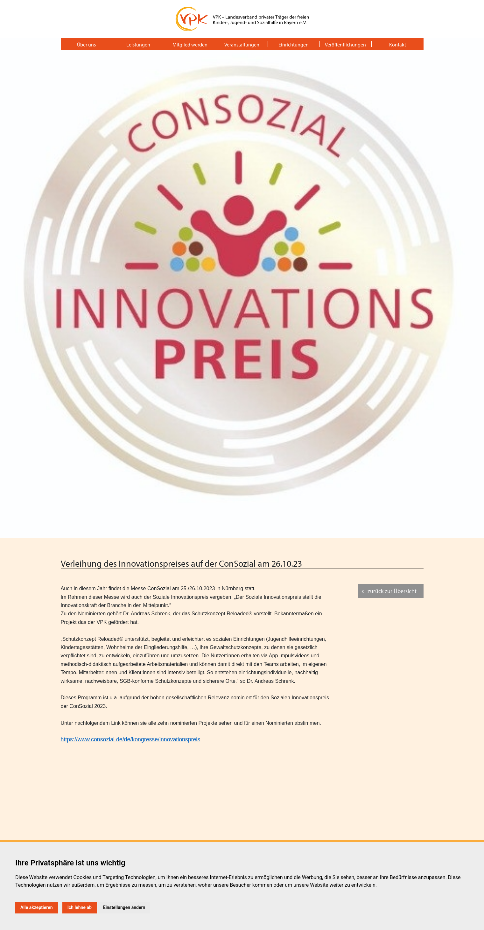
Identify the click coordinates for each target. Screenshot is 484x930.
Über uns (86, 44)
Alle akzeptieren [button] (36, 907)
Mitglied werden (189, 44)
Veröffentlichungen (345, 44)
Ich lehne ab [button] (79, 907)
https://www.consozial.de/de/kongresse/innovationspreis (130, 739)
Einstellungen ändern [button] (124, 907)
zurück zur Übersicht (392, 591)
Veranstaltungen (241, 44)
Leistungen (138, 44)
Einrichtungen (293, 44)
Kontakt (397, 44)
